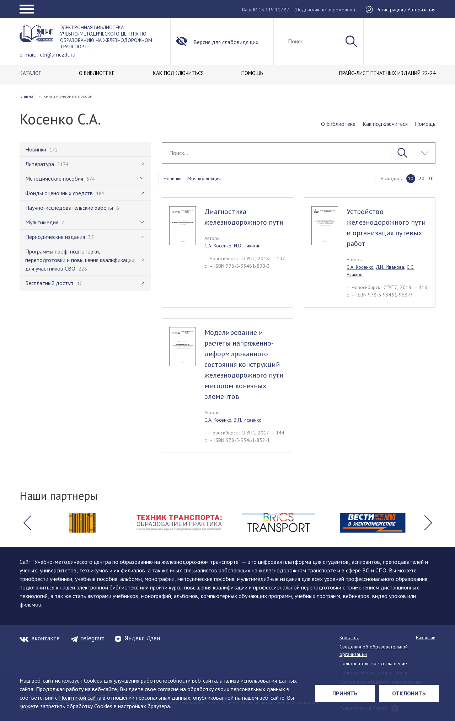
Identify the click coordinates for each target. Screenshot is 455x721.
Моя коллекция (204, 178)
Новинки (173, 178)
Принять (345, 693)
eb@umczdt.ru (57, 54)
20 (421, 178)
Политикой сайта (80, 697)
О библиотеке (338, 123)
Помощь (425, 123)
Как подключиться (385, 123)
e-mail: (28, 54)
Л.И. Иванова (390, 267)
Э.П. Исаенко (248, 420)
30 (431, 178)
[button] (27, 522)
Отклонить (409, 693)
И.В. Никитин (247, 245)
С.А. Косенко (217, 245)
